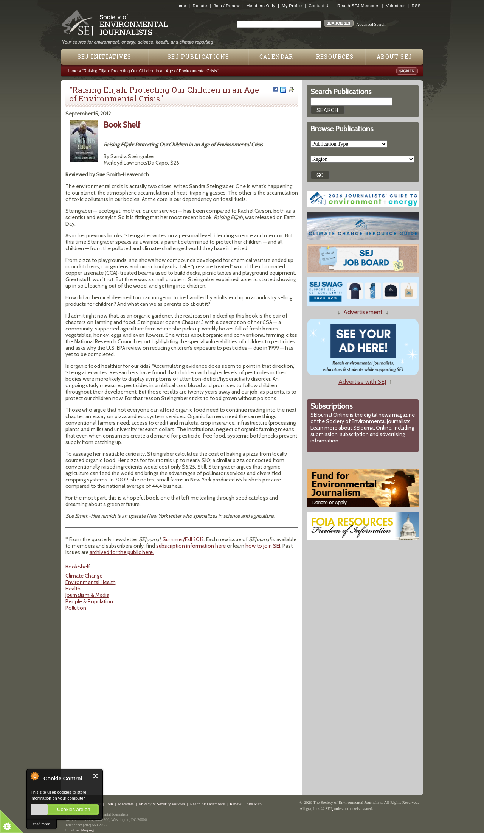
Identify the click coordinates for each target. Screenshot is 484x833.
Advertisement (363, 312)
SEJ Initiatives (105, 56)
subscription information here (191, 545)
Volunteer (395, 5)
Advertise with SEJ (362, 381)
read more (41, 823)
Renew (236, 804)
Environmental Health (90, 582)
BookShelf (77, 566)
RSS (416, 5)
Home (180, 5)
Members (126, 804)
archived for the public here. (122, 552)
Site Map (254, 804)
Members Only (260, 5)
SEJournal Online (329, 414)
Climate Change (83, 575)
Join (109, 804)
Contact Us (320, 5)
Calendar (276, 56)
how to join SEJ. (263, 545)
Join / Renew (227, 5)
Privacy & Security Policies (162, 804)
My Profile (292, 5)
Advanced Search (370, 24)
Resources (335, 56)
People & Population (89, 601)
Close (95, 776)
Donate (200, 5)
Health (73, 588)
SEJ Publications (198, 56)
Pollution (75, 607)
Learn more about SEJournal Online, (351, 427)
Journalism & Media (87, 595)
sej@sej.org (85, 830)
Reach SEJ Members (358, 5)
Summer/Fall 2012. (184, 539)
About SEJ (395, 56)
